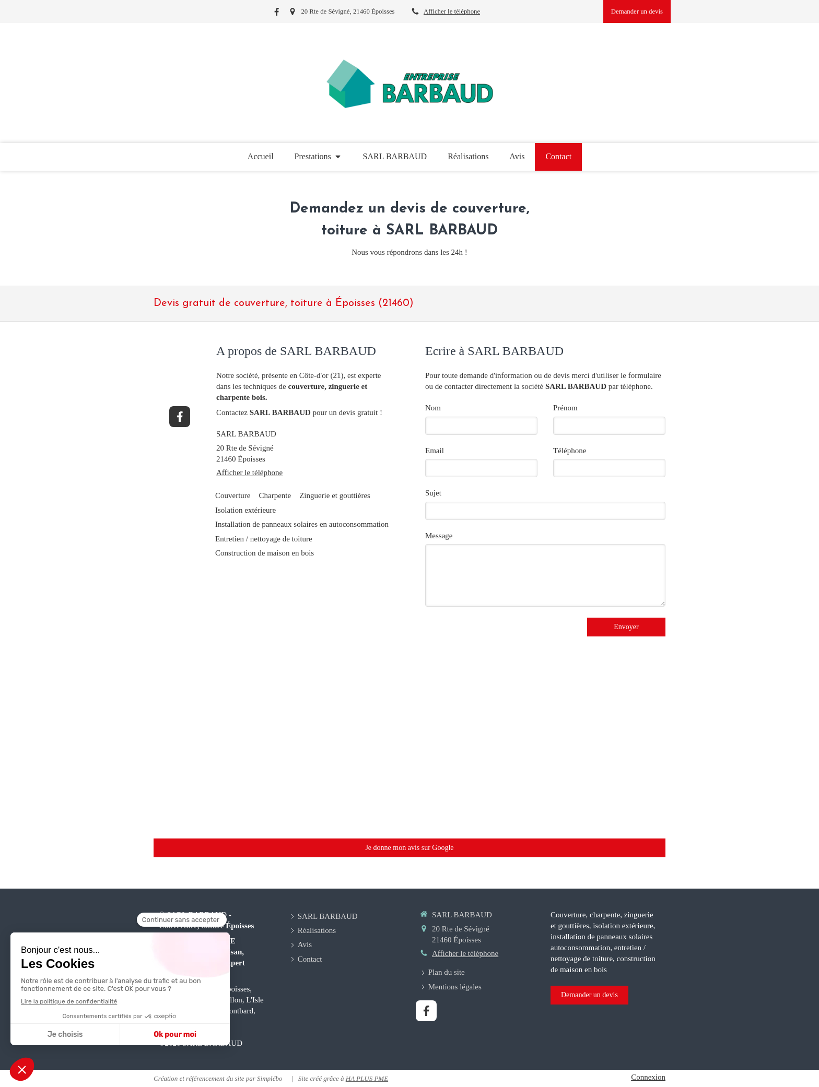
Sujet (433, 493)
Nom (433, 408)
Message (439, 535)
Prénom (565, 408)
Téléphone (569, 450)
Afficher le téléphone (452, 11)
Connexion (648, 1077)
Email (434, 450)
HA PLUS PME (367, 1078)
